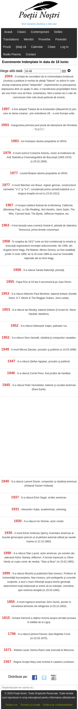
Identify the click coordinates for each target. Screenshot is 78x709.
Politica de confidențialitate (58, 704)
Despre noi (11, 704)
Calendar (37, 46)
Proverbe (44, 39)
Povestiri (61, 39)
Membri (29, 39)
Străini (58, 32)
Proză (7, 46)
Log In (64, 46)
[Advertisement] (39, 438)
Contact (31, 54)
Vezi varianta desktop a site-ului (39, 23)
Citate (52, 46)
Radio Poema (12, 54)
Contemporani (40, 32)
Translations (11, 39)
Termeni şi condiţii (30, 704)
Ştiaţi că (21, 46)
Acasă (8, 32)
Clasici (21, 32)
